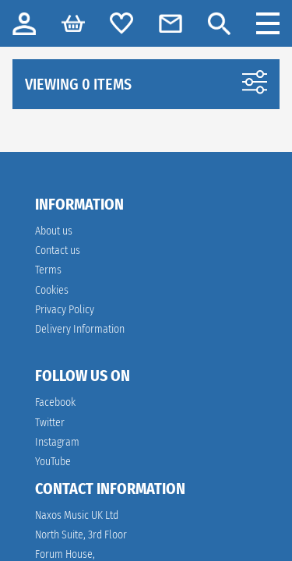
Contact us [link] (57, 250)
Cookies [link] (52, 290)
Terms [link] (48, 270)
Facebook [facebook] (55, 402)
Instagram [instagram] (57, 442)
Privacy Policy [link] (64, 309)
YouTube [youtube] (53, 461)
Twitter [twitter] (50, 422)
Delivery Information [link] (80, 329)
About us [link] (53, 231)
